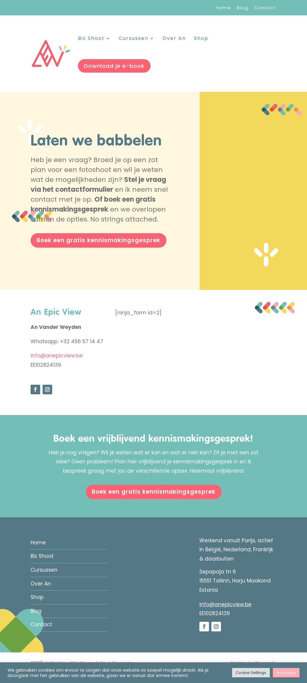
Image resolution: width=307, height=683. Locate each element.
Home (223, 8)
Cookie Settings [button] (251, 672)
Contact (265, 8)
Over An (174, 39)
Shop (201, 39)
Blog (242, 8)
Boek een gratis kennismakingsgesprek (98, 240)
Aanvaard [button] (286, 672)
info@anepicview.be (57, 355)
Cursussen (133, 39)
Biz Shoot (91, 39)
